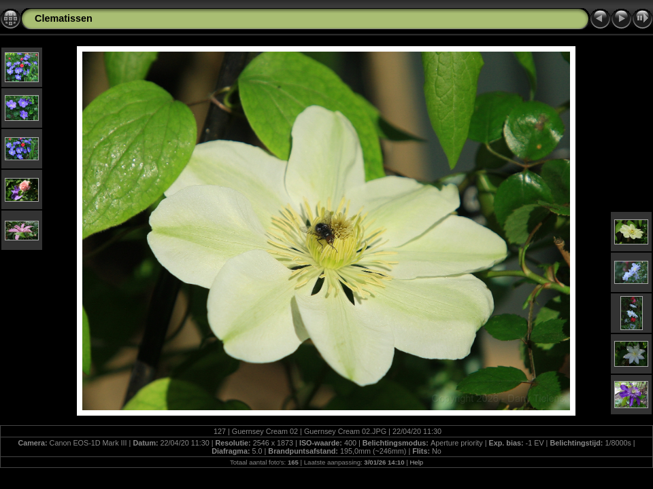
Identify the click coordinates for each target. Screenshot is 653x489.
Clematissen (64, 18)
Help (416, 462)
